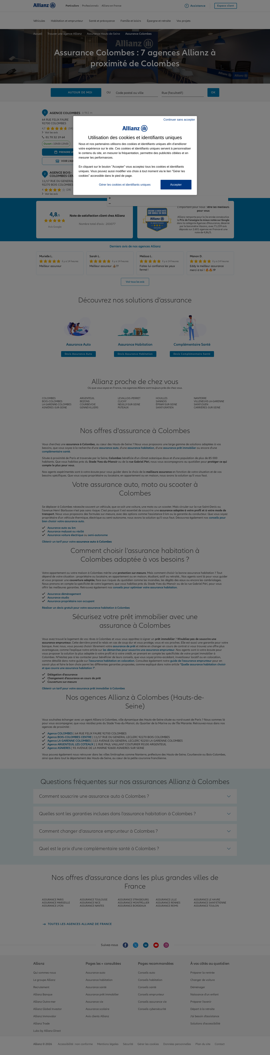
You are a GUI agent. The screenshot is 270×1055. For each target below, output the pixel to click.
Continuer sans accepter (179, 119)
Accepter (176, 184)
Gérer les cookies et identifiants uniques (125, 184)
